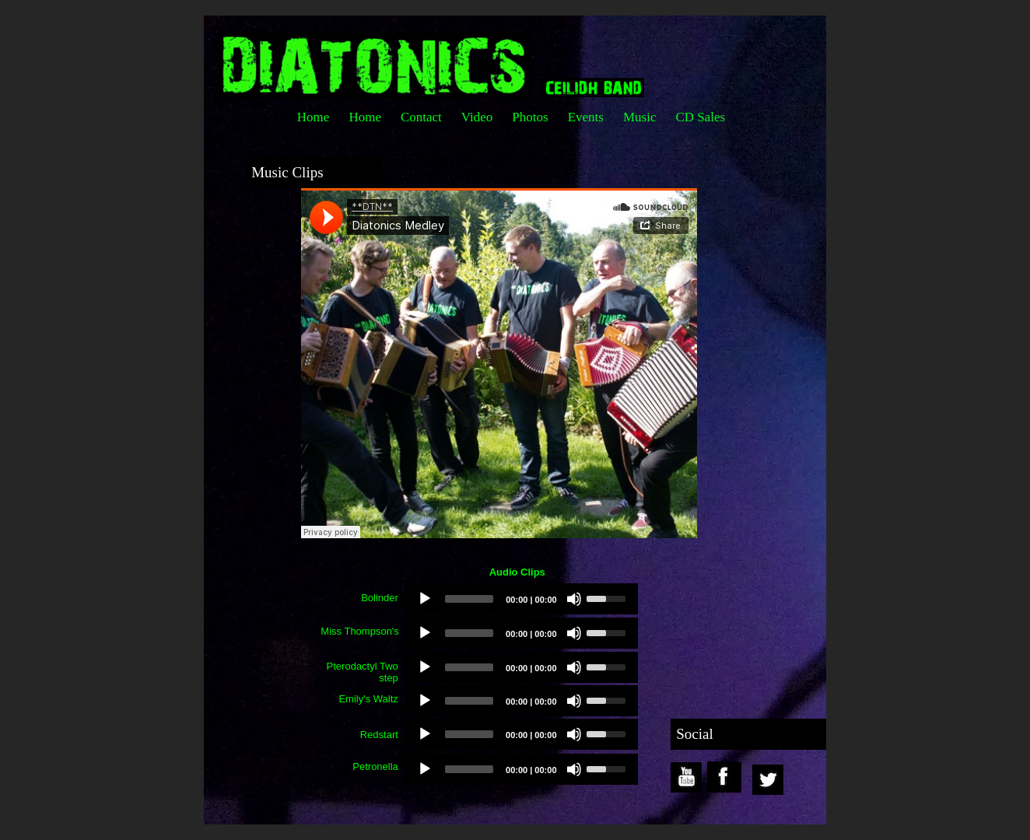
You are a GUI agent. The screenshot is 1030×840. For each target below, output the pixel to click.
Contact (421, 117)
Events (586, 117)
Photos (530, 117)
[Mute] (574, 599)
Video (477, 117)
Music (640, 117)
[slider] (469, 599)
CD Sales (700, 117)
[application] (521, 598)
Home (313, 117)
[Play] (425, 599)
